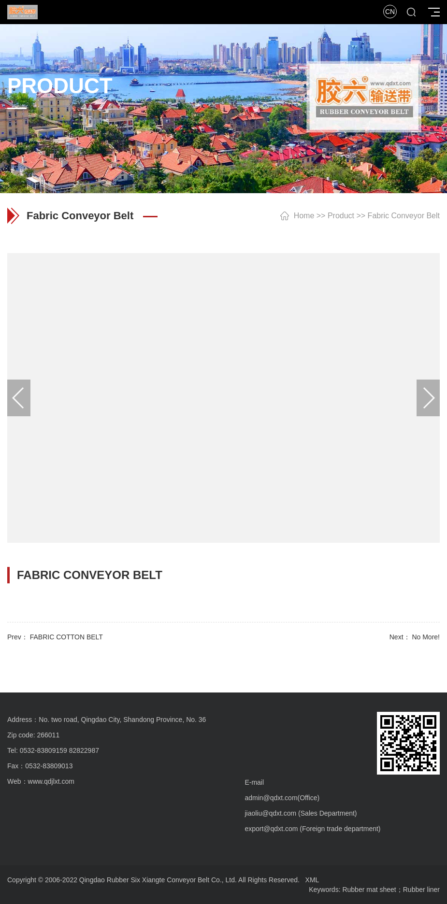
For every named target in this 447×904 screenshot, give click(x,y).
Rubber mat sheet (369, 889)
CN (390, 11)
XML (312, 880)
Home (304, 216)
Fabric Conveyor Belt (404, 216)
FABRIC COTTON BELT (66, 637)
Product (341, 216)
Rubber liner (421, 889)
